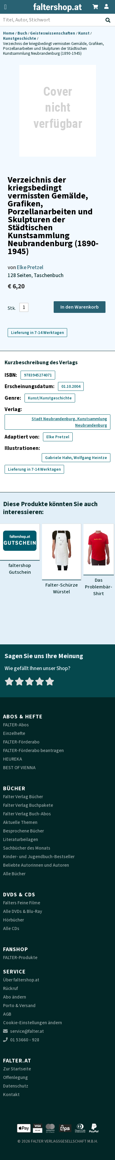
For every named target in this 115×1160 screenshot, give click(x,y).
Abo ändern (14, 997)
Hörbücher (13, 920)
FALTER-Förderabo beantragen (33, 750)
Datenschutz (15, 1086)
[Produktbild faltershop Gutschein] (20, 550)
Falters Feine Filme (21, 903)
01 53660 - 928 (21, 1040)
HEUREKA (12, 759)
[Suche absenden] (109, 20)
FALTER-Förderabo (21, 742)
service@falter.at (23, 1031)
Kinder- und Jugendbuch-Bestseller (39, 857)
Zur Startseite (17, 1069)
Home (9, 33)
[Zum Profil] (106, 5)
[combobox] (57, 20)
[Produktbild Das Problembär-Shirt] (98, 560)
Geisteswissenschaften (53, 33)
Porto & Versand (19, 1005)
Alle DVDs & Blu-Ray (22, 911)
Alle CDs (11, 928)
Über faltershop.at (21, 980)
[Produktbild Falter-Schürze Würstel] (61, 559)
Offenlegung (15, 1077)
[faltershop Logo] (57, 7)
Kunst (84, 33)
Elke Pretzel (30, 267)
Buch (22, 33)
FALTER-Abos (16, 725)
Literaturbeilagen (20, 839)
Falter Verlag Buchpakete (28, 805)
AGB (7, 1014)
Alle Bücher (14, 874)
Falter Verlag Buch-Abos (27, 814)
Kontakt (11, 1094)
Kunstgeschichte (20, 38)
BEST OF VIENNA (19, 768)
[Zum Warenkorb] (95, 6)
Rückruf (10, 988)
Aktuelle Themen (20, 822)
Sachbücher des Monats (26, 848)
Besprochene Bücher (23, 831)
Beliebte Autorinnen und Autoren (36, 865)
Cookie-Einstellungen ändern (32, 1023)
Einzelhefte (14, 733)
